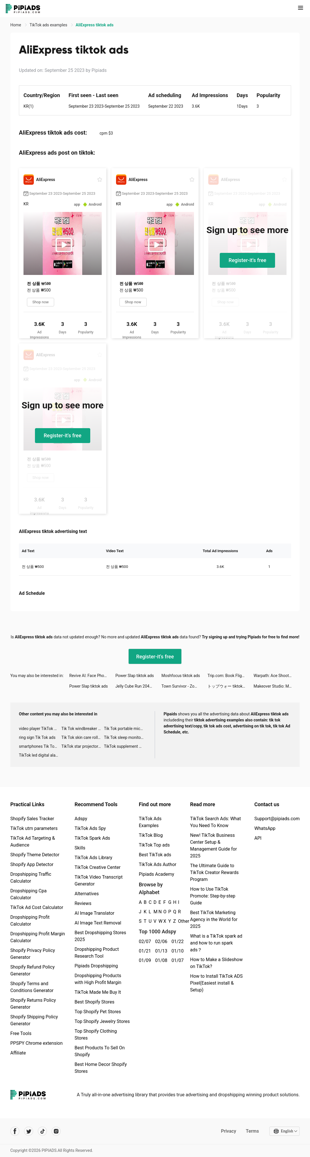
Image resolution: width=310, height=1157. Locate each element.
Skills (79, 848)
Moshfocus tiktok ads (180, 675)
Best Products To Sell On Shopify (99, 1051)
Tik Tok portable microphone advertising (125, 728)
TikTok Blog (151, 835)
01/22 (176, 941)
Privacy (228, 1131)
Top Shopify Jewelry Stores (102, 1021)
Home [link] (16, 25)
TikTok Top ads (154, 845)
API (258, 838)
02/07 (144, 941)
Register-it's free (247, 260)
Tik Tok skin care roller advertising (82, 737)
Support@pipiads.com (277, 818)
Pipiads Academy (156, 874)
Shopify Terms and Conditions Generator (32, 987)
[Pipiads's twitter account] (28, 1131)
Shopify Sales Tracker (32, 818)
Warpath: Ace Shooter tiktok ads (277, 675)
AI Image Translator (94, 913)
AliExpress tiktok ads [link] (94, 25)
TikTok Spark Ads (92, 838)
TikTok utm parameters (34, 828)
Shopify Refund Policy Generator (32, 970)
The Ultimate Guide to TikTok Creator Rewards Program (214, 872)
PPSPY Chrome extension (36, 1043)
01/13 (160, 951)
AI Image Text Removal (97, 923)
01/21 (144, 951)
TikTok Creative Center (97, 867)
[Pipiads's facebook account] (14, 1131)
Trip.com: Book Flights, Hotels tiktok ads (230, 675)
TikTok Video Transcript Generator (98, 880)
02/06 (160, 941)
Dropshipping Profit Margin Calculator (37, 937)
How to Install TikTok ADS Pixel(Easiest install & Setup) (216, 983)
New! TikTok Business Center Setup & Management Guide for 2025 (213, 846)
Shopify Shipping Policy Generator (34, 1020)
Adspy (80, 818)
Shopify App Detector (32, 864)
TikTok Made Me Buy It (97, 992)
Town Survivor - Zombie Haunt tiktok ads (184, 686)
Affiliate (18, 1053)
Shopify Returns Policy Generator (33, 1003)
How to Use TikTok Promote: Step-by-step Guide (212, 896)
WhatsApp (265, 828)
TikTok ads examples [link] (49, 25)
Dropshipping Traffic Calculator (30, 877)
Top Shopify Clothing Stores (95, 1034)
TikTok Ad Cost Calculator (36, 907)
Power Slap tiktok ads (134, 675)
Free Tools (21, 1033)
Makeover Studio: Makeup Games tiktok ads (277, 686)
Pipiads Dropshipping (96, 966)
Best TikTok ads (155, 854)
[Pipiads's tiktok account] (42, 1131)
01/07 (176, 960)
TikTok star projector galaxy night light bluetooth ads (82, 746)
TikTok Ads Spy (90, 828)
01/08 (160, 960)
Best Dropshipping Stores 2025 (100, 936)
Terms (252, 1131)
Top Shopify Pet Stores (97, 1011)
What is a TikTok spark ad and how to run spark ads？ (216, 943)
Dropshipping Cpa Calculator (28, 894)
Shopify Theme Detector (34, 854)
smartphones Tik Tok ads (40, 746)
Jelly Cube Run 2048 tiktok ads (138, 686)
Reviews (82, 903)
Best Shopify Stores (94, 1002)
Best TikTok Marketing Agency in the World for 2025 (213, 919)
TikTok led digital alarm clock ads (40, 755)
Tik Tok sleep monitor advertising (125, 737)
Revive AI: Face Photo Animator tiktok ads (92, 675)
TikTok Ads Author (157, 864)
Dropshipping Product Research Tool (96, 953)
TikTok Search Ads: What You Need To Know (215, 822)
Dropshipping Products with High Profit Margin (97, 979)
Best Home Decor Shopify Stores (100, 1068)
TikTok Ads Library (93, 857)
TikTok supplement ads (125, 746)
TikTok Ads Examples (150, 822)
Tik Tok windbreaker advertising (82, 728)
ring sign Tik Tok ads (37, 737)
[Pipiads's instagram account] (56, 1131)
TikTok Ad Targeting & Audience (32, 841)
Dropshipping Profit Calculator (30, 920)
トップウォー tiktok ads (228, 686)
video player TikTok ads (39, 728)
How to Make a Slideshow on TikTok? (216, 963)
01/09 (144, 960)
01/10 (176, 951)
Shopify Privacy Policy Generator (32, 954)
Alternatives (86, 893)
